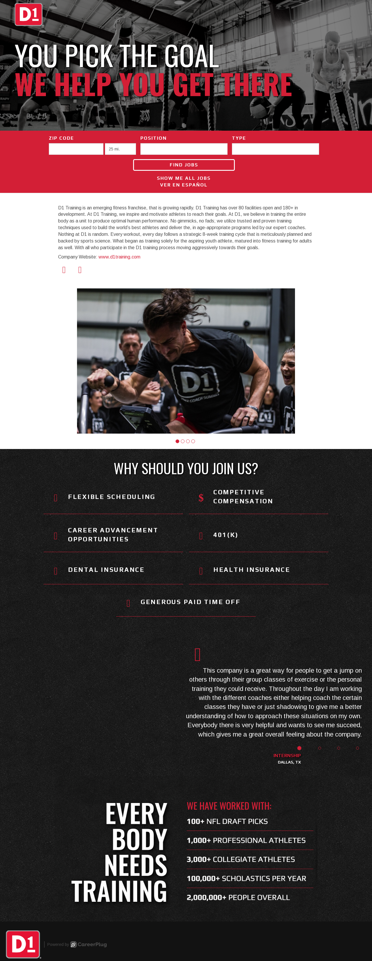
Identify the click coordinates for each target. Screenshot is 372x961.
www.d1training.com (119, 256)
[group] (186, 361)
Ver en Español (184, 185)
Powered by (77, 944)
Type (239, 138)
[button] (177, 441)
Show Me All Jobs (184, 178)
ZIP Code (61, 138)
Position (153, 138)
